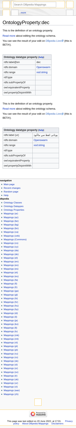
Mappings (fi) (10, 283)
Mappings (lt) (10, 328)
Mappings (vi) (11, 386)
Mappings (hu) (11, 305)
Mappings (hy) (11, 309)
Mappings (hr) (11, 302)
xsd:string (41, 72)
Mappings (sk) (11, 361)
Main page (9, 184)
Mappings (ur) (11, 383)
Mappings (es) (11, 269)
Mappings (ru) (11, 353)
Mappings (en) (11, 261)
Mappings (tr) (10, 376)
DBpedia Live (53, 40)
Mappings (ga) (11, 291)
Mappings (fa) (11, 280)
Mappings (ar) (11, 213)
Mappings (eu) (11, 276)
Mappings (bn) (11, 228)
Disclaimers (57, 423)
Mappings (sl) (11, 364)
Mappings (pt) (11, 350)
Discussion (14, 13)
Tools (69, 13)
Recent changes (12, 188)
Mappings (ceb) (12, 236)
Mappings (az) (11, 217)
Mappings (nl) (11, 342)
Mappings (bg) (11, 224)
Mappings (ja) (11, 320)
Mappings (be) (11, 221)
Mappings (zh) (11, 394)
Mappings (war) (12, 390)
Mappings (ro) (11, 357)
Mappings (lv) (11, 331)
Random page (11, 191)
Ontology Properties (14, 210)
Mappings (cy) (11, 246)
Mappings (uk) (11, 379)
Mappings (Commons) (15, 239)
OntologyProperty (6, 13)
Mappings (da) (11, 250)
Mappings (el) (11, 258)
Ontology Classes (13, 202)
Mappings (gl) (11, 295)
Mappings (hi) (11, 298)
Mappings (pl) (11, 346)
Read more (9, 35)
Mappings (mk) (11, 335)
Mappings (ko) (11, 324)
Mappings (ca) (11, 232)
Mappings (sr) (11, 368)
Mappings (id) (11, 313)
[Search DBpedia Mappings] (34, 4)
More (23, 12)
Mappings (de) (11, 254)
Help (6, 195)
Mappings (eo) (11, 265)
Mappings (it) (10, 317)
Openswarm (43, 67)
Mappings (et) (11, 272)
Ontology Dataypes (13, 206)
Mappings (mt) (11, 339)
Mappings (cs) (11, 243)
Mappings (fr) (10, 287)
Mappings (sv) (11, 372)
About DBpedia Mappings (35, 423)
